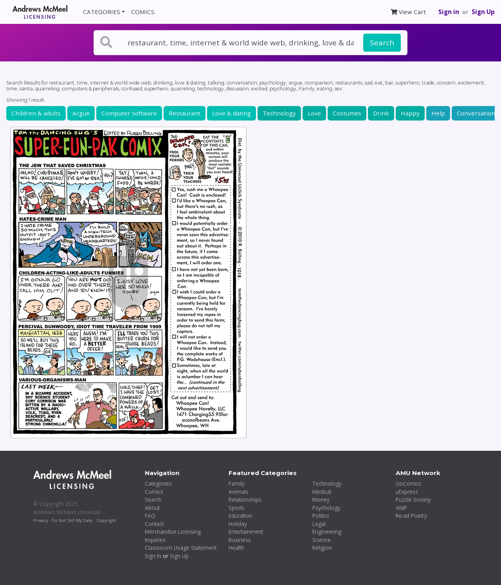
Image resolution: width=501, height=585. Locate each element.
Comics (154, 491)
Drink (381, 113)
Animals (239, 491)
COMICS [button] (143, 12)
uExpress (407, 491)
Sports (237, 507)
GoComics (409, 483)
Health (236, 547)
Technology (279, 113)
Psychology (326, 507)
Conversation (476, 113)
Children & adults (36, 113)
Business (240, 540)
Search (382, 43)
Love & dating (231, 113)
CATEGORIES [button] (101, 12)
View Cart (408, 12)
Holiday (238, 523)
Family (237, 483)
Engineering (326, 531)
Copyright (106, 520)
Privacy (40, 520)
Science (321, 540)
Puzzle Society (413, 499)
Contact (154, 523)
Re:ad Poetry (411, 515)
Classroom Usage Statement (180, 547)
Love (314, 113)
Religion (322, 547)
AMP (401, 507)
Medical (321, 491)
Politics (320, 515)
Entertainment (246, 531)
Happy (410, 113)
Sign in (448, 12)
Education (240, 515)
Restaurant (184, 113)
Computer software (129, 113)
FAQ (150, 515)
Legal (319, 523)
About (152, 507)
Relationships (245, 499)
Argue (81, 113)
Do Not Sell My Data (72, 520)
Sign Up (483, 12)
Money (321, 499)
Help (438, 113)
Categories (158, 483)
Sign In (153, 556)
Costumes (347, 113)
